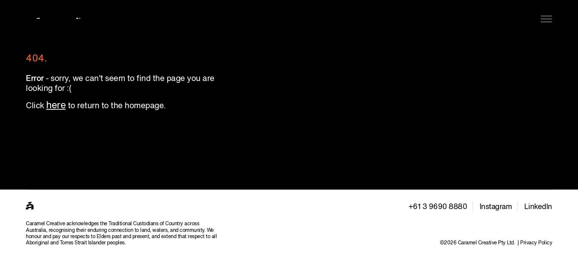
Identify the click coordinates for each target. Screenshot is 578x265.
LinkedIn (538, 207)
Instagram (496, 207)
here (56, 105)
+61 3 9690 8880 (437, 207)
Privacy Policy (536, 242)
